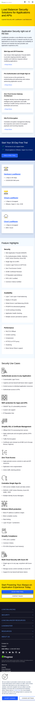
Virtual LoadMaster (11, 198)
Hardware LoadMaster (12, 174)
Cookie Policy (17, 690)
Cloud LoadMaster (11, 221)
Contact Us (5, 643)
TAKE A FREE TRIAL (10, 155)
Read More (8, 64)
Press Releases (6, 669)
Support (4, 646)
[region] (17, 687)
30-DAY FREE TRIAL (17, 591)
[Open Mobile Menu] (32, 2)
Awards (4, 667)
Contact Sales (17, 596)
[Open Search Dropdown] (29, 2)
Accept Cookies (10, 698)
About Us (4, 665)
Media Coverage (6, 671)
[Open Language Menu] (25, 2)
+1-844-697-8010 (14, 649)
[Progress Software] (7, 656)
